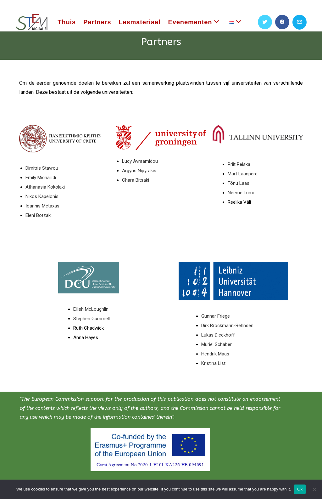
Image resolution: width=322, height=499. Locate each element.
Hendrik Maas (215, 354)
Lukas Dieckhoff (218, 335)
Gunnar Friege (215, 316)
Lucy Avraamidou (140, 161)
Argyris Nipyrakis (139, 170)
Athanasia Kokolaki (45, 187)
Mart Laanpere (243, 174)
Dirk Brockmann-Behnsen (227, 325)
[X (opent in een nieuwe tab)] (265, 22)
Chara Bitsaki (135, 180)
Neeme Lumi (241, 193)
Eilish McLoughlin (90, 309)
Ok (300, 489)
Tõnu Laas (238, 183)
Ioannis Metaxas (42, 206)
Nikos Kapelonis (41, 196)
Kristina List (213, 363)
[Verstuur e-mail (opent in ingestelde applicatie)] (299, 22)
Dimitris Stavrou (41, 168)
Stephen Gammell (91, 318)
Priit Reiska (239, 164)
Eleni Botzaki (39, 215)
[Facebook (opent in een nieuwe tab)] (282, 22)
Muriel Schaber (216, 344)
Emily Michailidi (40, 177)
